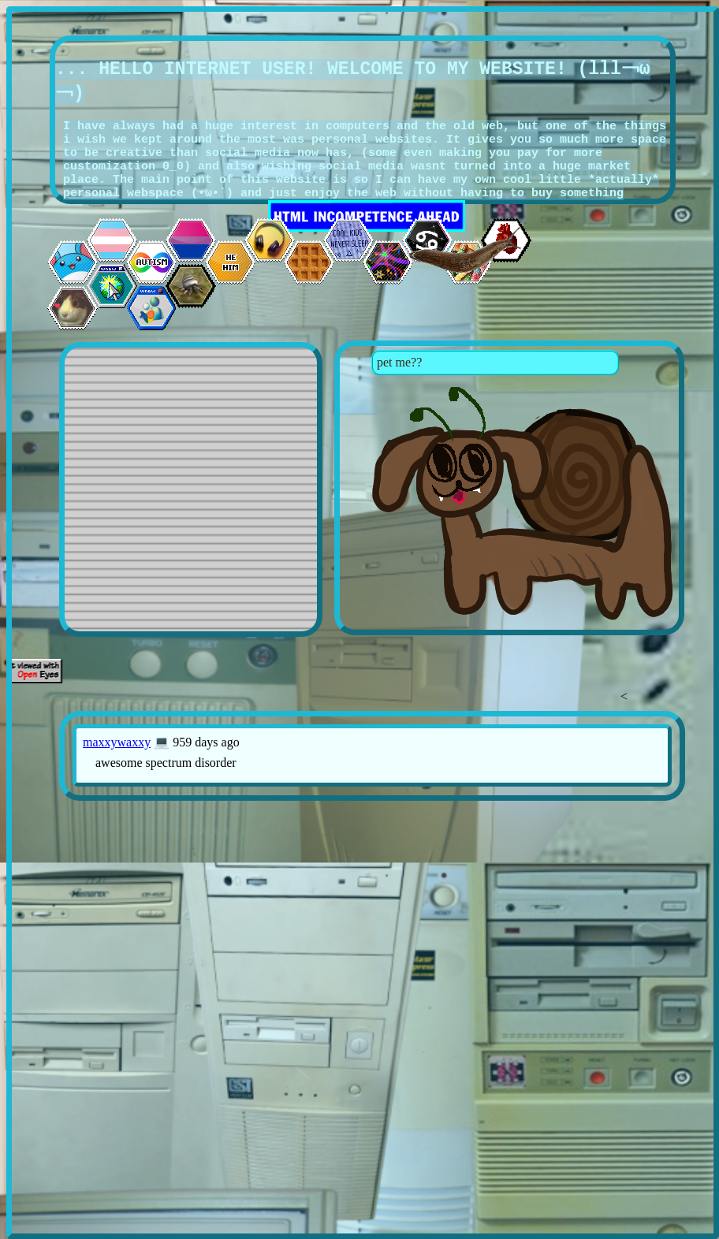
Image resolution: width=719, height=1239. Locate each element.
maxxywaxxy (117, 742)
